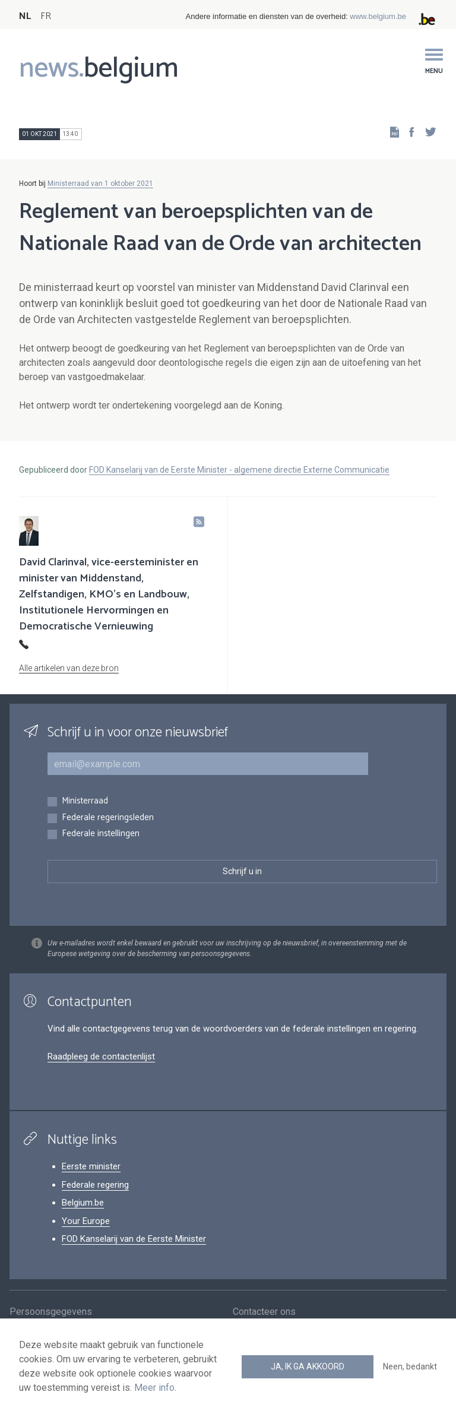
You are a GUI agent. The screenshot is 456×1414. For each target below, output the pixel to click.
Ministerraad (85, 801)
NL (25, 16)
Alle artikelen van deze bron (69, 668)
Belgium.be (83, 1202)
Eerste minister (91, 1166)
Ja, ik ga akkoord (307, 1366)
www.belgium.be (378, 16)
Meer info (154, 1387)
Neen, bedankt (410, 1366)
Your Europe (86, 1221)
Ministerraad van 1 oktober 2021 (100, 183)
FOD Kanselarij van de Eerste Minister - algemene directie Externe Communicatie (239, 470)
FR (45, 16)
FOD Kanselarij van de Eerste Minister (134, 1238)
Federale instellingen (101, 834)
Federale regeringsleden (108, 818)
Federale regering (95, 1184)
